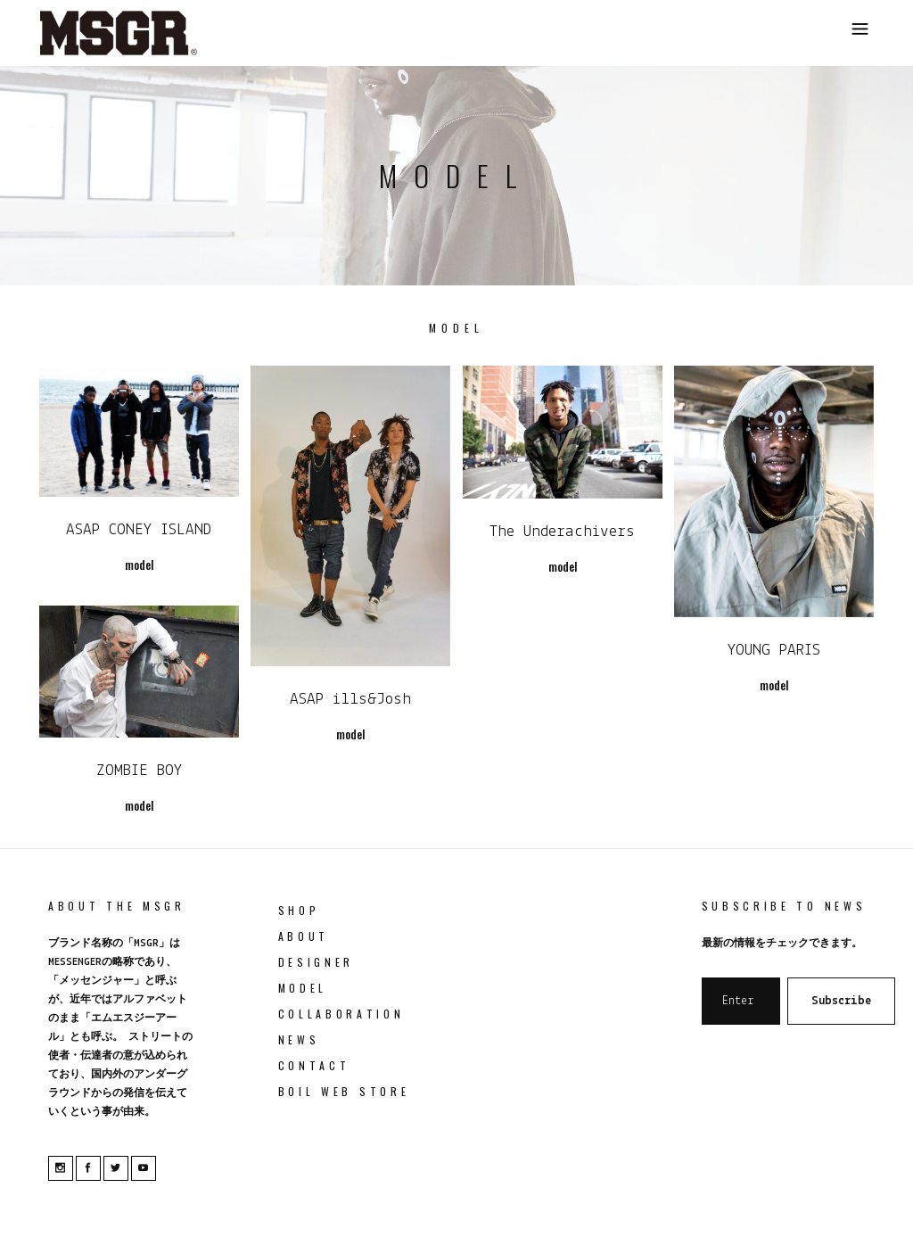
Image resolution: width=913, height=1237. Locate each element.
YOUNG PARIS (774, 650)
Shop (299, 910)
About (304, 936)
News (299, 1039)
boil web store (344, 1091)
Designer (316, 961)
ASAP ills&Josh (350, 699)
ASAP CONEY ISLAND (138, 530)
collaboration (341, 1013)
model (303, 987)
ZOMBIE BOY (139, 771)
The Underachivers (562, 532)
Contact (314, 1065)
